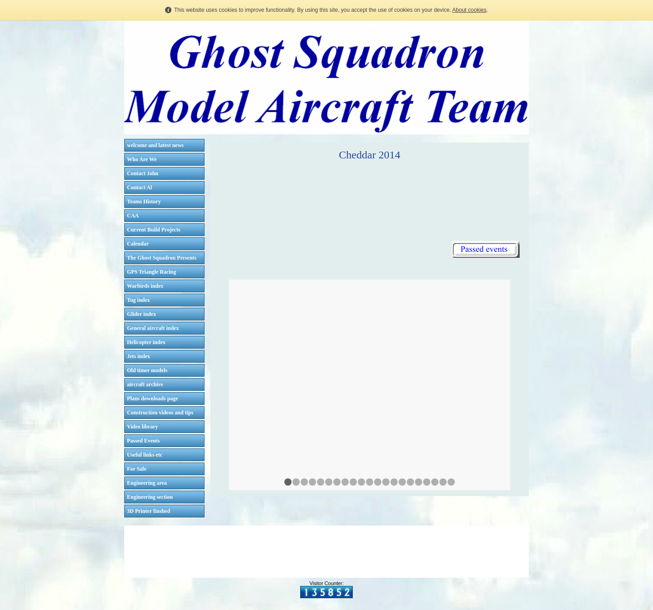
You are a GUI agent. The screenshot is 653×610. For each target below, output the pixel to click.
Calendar (138, 244)
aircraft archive (145, 384)
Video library (142, 426)
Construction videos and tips (160, 412)
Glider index (141, 314)
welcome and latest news (155, 145)
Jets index (138, 356)
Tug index (138, 300)
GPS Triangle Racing (151, 272)
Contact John (142, 173)
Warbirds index (145, 286)
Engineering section (150, 497)
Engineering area (147, 483)
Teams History (144, 201)
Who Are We (142, 159)
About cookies (469, 10)
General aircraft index (153, 328)
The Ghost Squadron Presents (161, 258)
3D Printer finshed (148, 511)
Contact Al (139, 187)
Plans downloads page (152, 398)
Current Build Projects (153, 229)
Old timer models (147, 370)
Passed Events (143, 441)
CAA (133, 215)
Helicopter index (146, 342)
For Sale (136, 469)
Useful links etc (144, 455)
